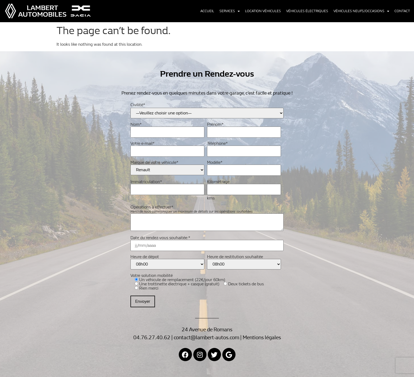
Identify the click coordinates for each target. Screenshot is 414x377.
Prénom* (244, 128)
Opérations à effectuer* (207, 218)
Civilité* (137, 105)
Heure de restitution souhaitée (244, 262)
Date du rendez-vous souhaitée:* (207, 242)
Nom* (167, 128)
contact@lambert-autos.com (206, 337)
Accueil (207, 11)
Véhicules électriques (307, 11)
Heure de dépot (167, 262)
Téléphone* (244, 147)
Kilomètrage (244, 186)
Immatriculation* (167, 186)
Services (229, 11)
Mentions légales (262, 337)
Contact (402, 11)
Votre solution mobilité (197, 290)
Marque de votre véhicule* (167, 167)
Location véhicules (263, 11)
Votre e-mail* (167, 147)
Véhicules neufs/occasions (361, 11)
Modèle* (244, 166)
